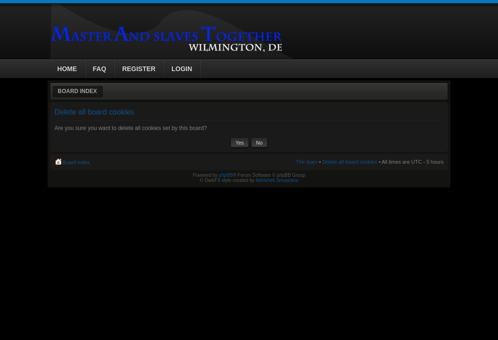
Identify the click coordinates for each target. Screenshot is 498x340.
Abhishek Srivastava (277, 180)
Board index (77, 91)
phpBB (226, 175)
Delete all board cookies (349, 162)
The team (307, 162)
